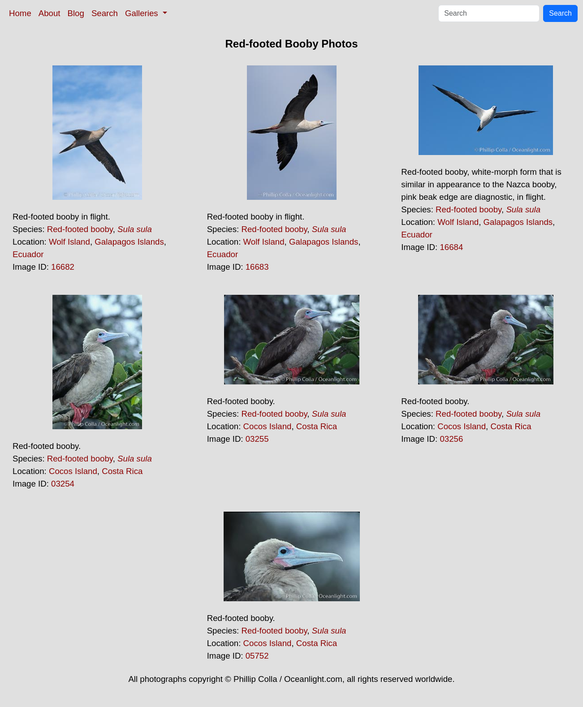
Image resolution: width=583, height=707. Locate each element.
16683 (257, 267)
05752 (257, 655)
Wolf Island (69, 241)
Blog (76, 13)
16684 (451, 247)
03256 (451, 439)
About (49, 13)
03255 (257, 439)
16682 (62, 267)
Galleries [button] (142, 13)
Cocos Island (73, 471)
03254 (62, 483)
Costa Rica (122, 471)
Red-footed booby (80, 229)
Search (104, 13)
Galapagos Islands (129, 241)
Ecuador (28, 254)
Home (20, 13)
